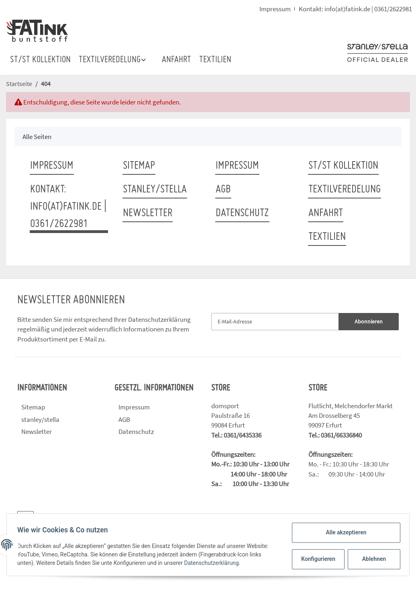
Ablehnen (371, 559)
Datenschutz (242, 213)
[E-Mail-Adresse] (275, 321)
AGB (223, 189)
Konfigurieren (317, 559)
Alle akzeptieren (343, 532)
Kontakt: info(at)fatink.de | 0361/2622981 (355, 8)
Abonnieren (369, 321)
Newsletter (147, 213)
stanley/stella (155, 189)
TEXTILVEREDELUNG (344, 189)
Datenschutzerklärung (159, 319)
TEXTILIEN (215, 60)
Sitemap (139, 166)
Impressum (275, 8)
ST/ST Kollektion (40, 60)
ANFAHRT (176, 60)
